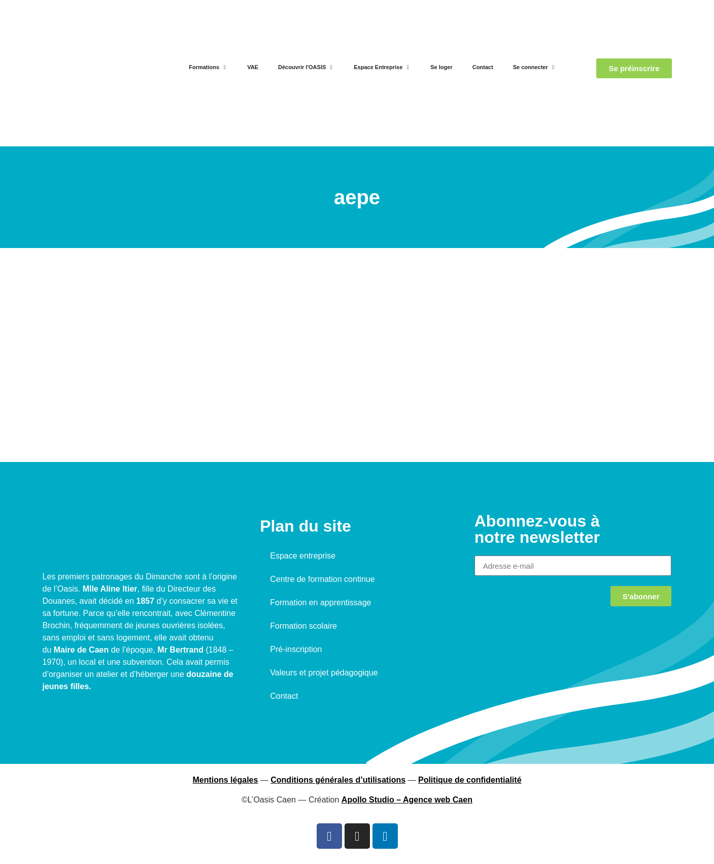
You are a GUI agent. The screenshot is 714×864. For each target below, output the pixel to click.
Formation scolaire (303, 626)
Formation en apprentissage (320, 602)
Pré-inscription (296, 649)
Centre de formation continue (322, 579)
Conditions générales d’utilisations (337, 780)
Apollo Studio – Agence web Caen (407, 799)
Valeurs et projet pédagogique (324, 672)
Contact (284, 696)
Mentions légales (225, 780)
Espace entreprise (302, 555)
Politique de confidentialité (470, 780)
